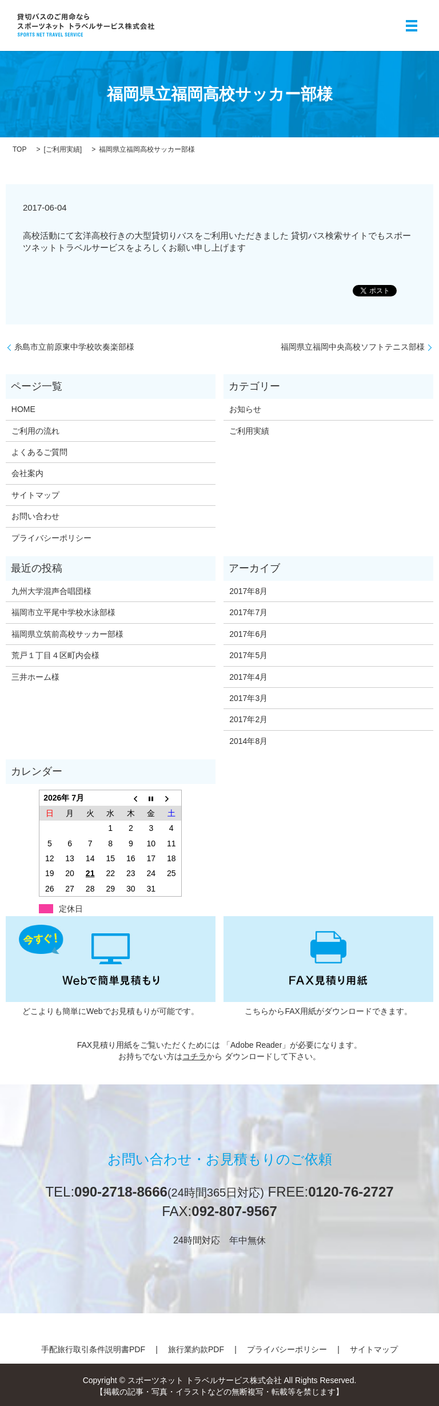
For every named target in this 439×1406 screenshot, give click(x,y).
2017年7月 (248, 612)
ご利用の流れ (35, 430)
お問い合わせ (35, 516)
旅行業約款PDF (196, 1349)
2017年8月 (248, 591)
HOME (23, 409)
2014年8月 (248, 741)
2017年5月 (248, 655)
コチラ (194, 1056)
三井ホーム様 (35, 677)
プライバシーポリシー (51, 537)
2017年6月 (248, 634)
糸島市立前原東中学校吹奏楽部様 (74, 346)
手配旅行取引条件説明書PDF (93, 1349)
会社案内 (27, 473)
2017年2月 (248, 719)
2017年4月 (248, 677)
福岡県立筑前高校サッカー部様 (67, 634)
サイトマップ (35, 495)
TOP (19, 149)
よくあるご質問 (39, 452)
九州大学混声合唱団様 (51, 591)
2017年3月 (248, 698)
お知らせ (245, 409)
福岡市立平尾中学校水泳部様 (63, 612)
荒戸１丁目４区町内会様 (55, 655)
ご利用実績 (63, 149)
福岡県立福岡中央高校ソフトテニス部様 (353, 346)
